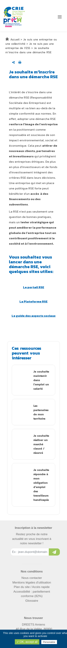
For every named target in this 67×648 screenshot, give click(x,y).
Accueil (14, 39)
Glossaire (31, 600)
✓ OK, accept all (27, 641)
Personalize (49, 642)
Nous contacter (31, 578)
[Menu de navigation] (59, 17)
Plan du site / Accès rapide (31, 587)
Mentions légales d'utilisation (32, 582)
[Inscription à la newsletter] (54, 552)
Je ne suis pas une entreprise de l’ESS (29, 46)
